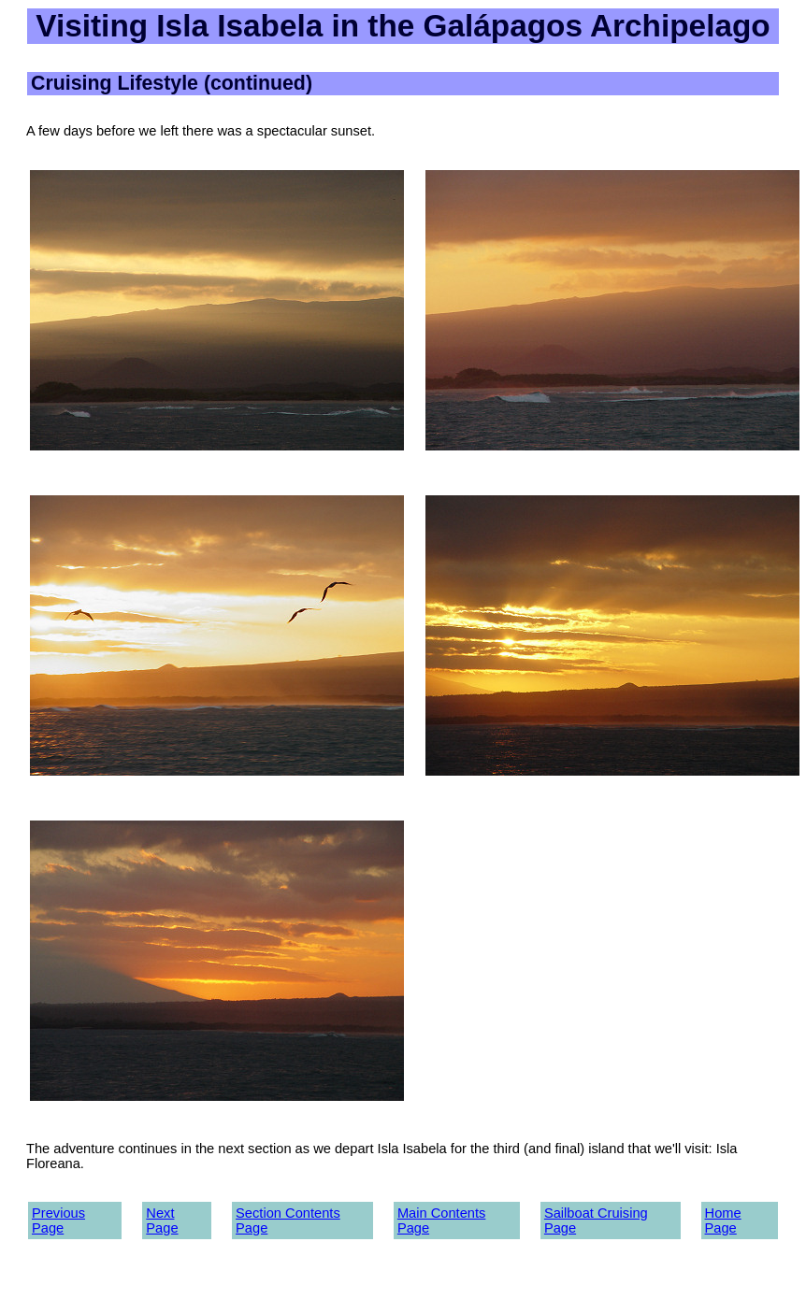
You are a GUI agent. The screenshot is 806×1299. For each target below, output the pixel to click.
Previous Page (58, 1220)
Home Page (723, 1220)
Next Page (162, 1220)
